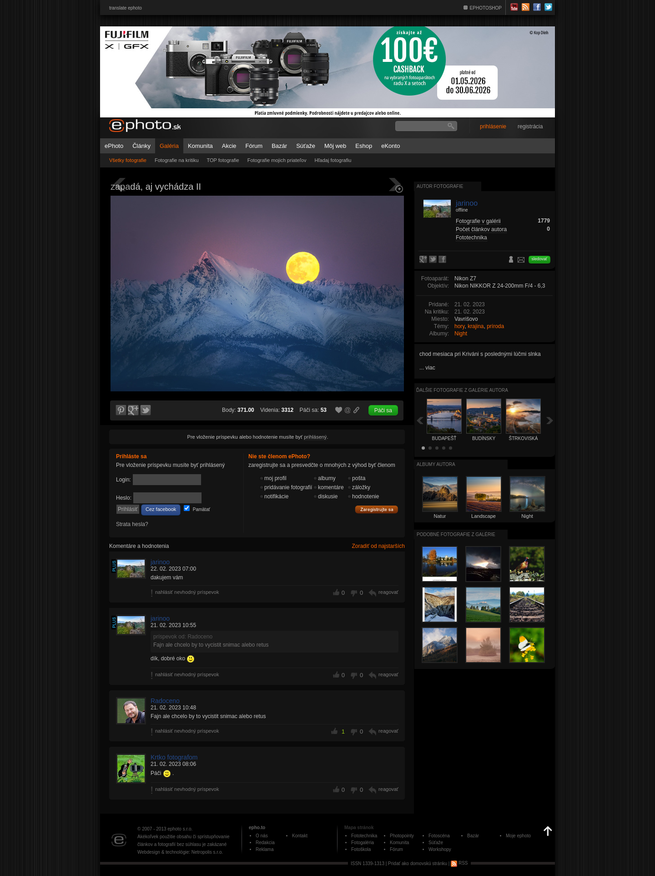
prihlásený (315, 437)
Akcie (229, 145)
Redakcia (265, 842)
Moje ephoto (518, 835)
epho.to (257, 827)
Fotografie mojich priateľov (277, 160)
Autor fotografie (440, 186)
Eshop (363, 145)
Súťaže (305, 145)
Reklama (264, 849)
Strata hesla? (132, 524)
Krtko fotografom (174, 757)
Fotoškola (361, 849)
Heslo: (123, 498)
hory (459, 326)
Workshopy (439, 849)
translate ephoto (125, 7)
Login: (123, 479)
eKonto (390, 145)
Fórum (254, 145)
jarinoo (160, 562)
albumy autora (436, 464)
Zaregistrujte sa (376, 510)
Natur (440, 516)
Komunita (200, 145)
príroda (495, 326)
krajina (476, 326)
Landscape (483, 516)
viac (430, 368)
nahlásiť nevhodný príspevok (187, 592)
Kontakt (299, 835)
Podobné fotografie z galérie (456, 534)
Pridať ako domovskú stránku (417, 863)
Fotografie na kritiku (177, 160)
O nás (262, 835)
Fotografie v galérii (478, 221)
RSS (459, 863)
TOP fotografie (223, 160)
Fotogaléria (362, 842)
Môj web (335, 145)
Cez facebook (161, 509)
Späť (420, 420)
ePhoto (114, 145)
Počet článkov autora (481, 229)
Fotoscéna (439, 835)
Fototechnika (471, 237)
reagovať (388, 592)
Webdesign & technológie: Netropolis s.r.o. (180, 852)
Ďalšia (550, 420)
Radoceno (165, 700)
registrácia (530, 126)
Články (141, 145)
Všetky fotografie (127, 160)
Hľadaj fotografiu (332, 160)
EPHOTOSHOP (486, 7)
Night (460, 333)
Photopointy (402, 835)
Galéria (169, 145)
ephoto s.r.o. (179, 828)
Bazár (279, 145)
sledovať (539, 259)
